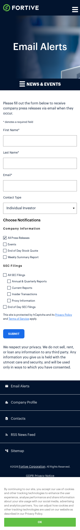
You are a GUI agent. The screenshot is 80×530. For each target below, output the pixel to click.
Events (12, 244)
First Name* (11, 130)
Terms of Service (19, 319)
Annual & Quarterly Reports (29, 281)
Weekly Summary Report (23, 257)
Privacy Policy (63, 315)
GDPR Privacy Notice (40, 476)
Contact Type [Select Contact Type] (12, 197)
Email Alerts (17, 386)
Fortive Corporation (32, 466)
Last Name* (11, 152)
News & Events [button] (40, 84)
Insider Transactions (24, 294)
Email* (7, 175)
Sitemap (14, 451)
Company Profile (21, 402)
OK (40, 522)
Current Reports (22, 288)
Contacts (15, 418)
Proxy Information (23, 300)
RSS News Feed (20, 435)
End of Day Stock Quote (23, 250)
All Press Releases (18, 238)
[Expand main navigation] (75, 9)
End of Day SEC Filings (22, 307)
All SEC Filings (16, 275)
